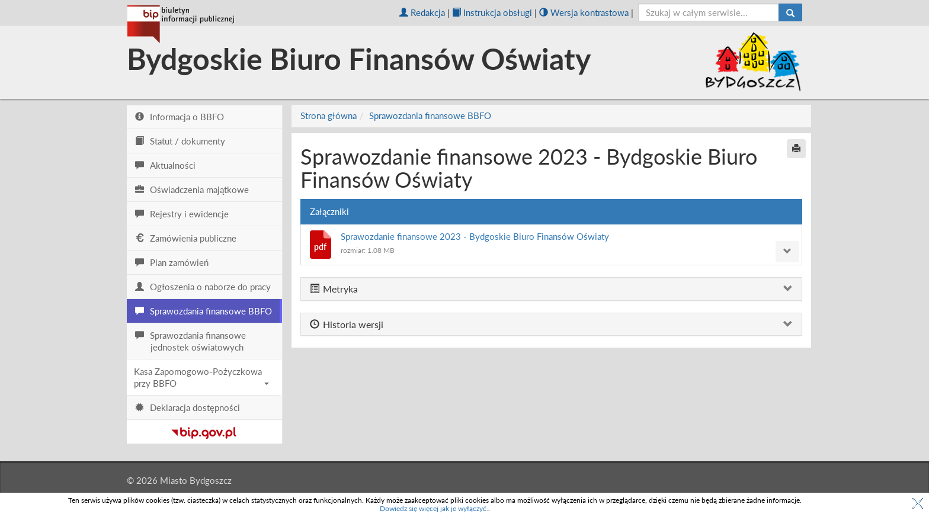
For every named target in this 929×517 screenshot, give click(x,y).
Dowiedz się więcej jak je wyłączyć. (434, 508)
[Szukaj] (790, 12)
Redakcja (422, 12)
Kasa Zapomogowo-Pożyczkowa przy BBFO (201, 377)
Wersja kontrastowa (584, 12)
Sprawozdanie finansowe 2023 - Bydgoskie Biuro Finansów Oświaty (475, 236)
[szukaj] (709, 12)
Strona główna (328, 115)
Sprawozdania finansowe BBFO (430, 115)
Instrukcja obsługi (492, 12)
